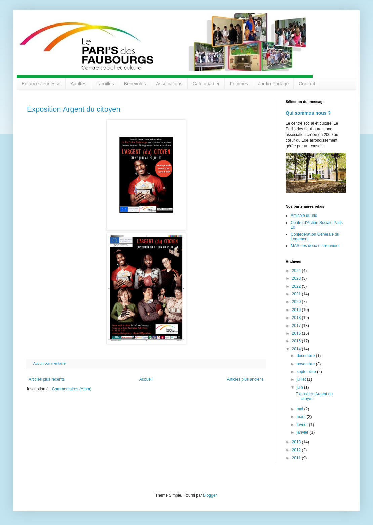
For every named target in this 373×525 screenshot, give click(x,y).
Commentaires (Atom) (71, 389)
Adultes (78, 83)
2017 (297, 325)
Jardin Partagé (273, 83)
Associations (169, 83)
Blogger (210, 495)
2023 (297, 278)
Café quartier (206, 83)
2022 (297, 286)
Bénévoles (135, 83)
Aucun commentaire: (50, 363)
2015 (297, 341)
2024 (297, 270)
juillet (302, 379)
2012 (297, 450)
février (303, 424)
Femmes (239, 83)
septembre (307, 371)
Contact (307, 83)
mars (302, 416)
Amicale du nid (304, 215)
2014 (297, 349)
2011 (297, 458)
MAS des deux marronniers (315, 245)
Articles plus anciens (245, 379)
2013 (297, 442)
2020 (297, 301)
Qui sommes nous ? (308, 113)
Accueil (146, 379)
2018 (297, 317)
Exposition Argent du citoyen (73, 109)
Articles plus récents (47, 379)
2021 (297, 294)
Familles (105, 83)
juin (300, 387)
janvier (303, 432)
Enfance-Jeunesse (41, 83)
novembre (306, 364)
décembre (306, 355)
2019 (297, 309)
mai (300, 409)
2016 (297, 333)
